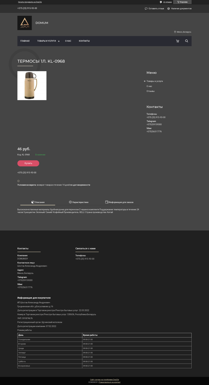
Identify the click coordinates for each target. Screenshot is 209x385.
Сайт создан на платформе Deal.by (104, 380)
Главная (24, 41)
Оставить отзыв (156, 8)
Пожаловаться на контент (109, 382)
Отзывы (151, 91)
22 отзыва (167, 2)
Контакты (84, 41)
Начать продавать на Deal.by (30, 2)
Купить (28, 163)
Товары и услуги (46, 41)
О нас (68, 41)
